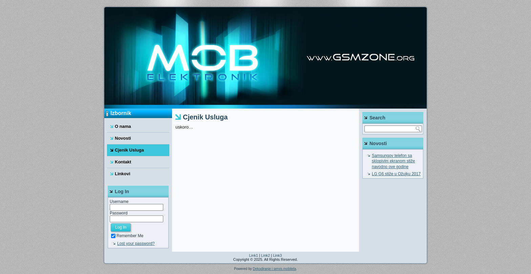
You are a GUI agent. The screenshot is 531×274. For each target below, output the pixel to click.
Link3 (277, 255)
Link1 (253, 255)
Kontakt (123, 161)
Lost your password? (136, 243)
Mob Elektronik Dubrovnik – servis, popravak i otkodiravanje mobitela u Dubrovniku (363, 17)
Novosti (123, 138)
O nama (123, 126)
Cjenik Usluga (129, 150)
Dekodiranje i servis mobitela (274, 269)
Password (119, 213)
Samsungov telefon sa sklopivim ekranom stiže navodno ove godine (393, 161)
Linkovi (122, 173)
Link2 (265, 255)
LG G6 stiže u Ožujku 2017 (396, 174)
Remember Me (127, 235)
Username (119, 201)
